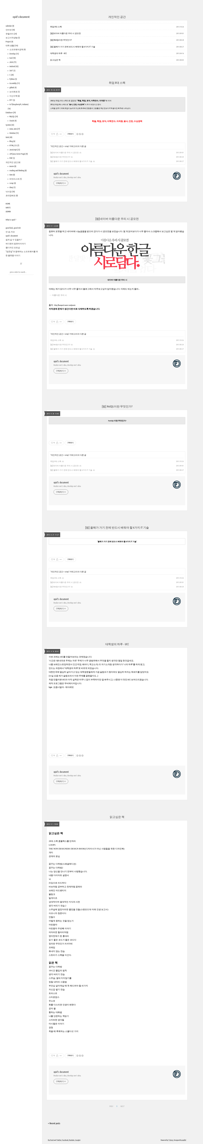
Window (14, 133)
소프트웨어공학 (17, 49)
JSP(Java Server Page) (18, 154)
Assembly (14, 83)
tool (12, 58)
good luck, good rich (13, 228)
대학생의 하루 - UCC (58, 53)
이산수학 (14, 96)
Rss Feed (50, 1140)
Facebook (65, 1140)
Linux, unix (14, 129)
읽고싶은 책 (55, 60)
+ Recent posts (54, 1123)
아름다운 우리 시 (59, 295)
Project (9, 42)
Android (13, 66)
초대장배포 (12, 195)
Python (13, 79)
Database (11, 112)
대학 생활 (12, 45)
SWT (12, 70)
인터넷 (10, 30)
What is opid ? (11, 220)
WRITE (8, 208)
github (12, 87)
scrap (12, 183)
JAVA (12, 62)
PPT (12, 100)
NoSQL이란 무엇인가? (117, 421)
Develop (14, 54)
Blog (12, 141)
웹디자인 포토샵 (13, 247)
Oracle (12, 121)
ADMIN (8, 211)
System (10, 125)
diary (12, 187)
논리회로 (14, 92)
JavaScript (14, 150)
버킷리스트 (15, 179)
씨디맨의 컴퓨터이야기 (16, 244)
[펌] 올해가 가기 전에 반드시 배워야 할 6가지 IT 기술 (72, 47)
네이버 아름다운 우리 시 (117, 280)
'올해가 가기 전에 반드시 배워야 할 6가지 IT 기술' (117, 541)
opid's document (21, 16)
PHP (12, 158)
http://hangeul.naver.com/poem (64, 305)
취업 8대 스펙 (56, 27)
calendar (10, 26)
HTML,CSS (14, 145)
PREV (111, 1105)
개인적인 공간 (13, 162)
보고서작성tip (13, 38)
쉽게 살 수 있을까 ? (14, 240)
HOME (8, 204)
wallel (184, 1140)
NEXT (122, 1105)
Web (9, 137)
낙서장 (10, 191)
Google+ (78, 1140)
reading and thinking (18, 170)
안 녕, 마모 (10, 232)
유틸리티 (11, 34)
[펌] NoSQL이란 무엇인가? (61, 40)
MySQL (13, 116)
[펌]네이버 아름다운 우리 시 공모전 (65, 33)
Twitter (59, 1140)
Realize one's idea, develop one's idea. (67, 177)
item (12, 175)
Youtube (71, 1140)
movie (12, 166)
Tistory (170, 1140)
